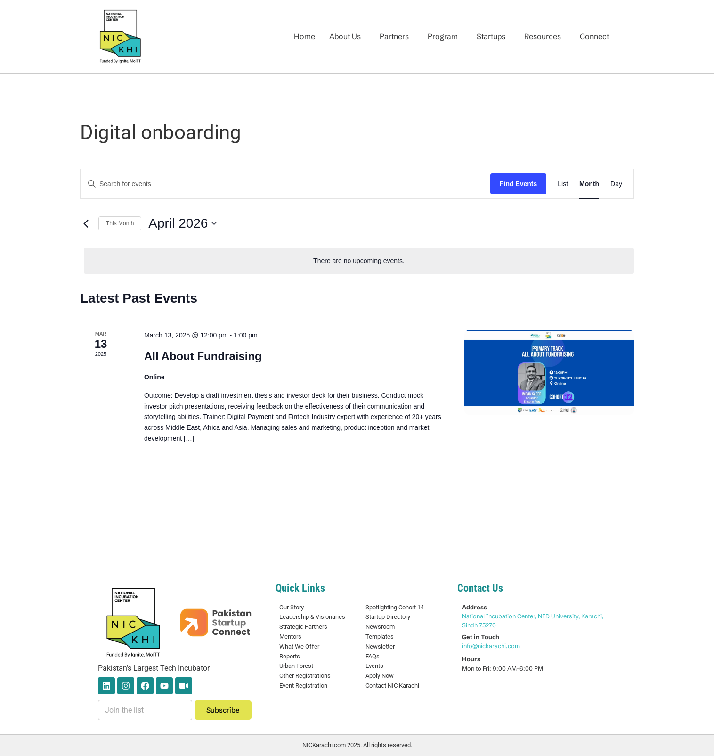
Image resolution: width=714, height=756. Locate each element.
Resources (542, 36)
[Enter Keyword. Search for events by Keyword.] (285, 184)
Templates (379, 636)
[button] (347, 36)
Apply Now (379, 675)
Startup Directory (387, 616)
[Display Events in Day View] (616, 184)
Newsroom (380, 626)
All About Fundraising (203, 356)
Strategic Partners (303, 626)
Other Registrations (305, 675)
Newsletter (380, 646)
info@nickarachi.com (491, 645)
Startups (491, 36)
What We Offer (299, 646)
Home (304, 36)
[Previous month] (85, 223)
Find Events (518, 184)
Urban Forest (296, 665)
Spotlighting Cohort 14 (394, 607)
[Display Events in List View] (563, 184)
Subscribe (223, 710)
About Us (345, 36)
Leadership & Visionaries (312, 616)
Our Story (291, 607)
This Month (120, 223)
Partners (394, 36)
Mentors (290, 636)
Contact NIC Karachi (392, 685)
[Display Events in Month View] (589, 184)
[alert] (359, 261)
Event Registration (303, 685)
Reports (289, 656)
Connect (594, 36)
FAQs (372, 656)
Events (374, 665)
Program (443, 36)
